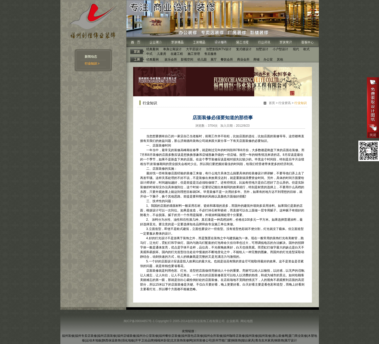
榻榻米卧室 (162, 340)
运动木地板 (93, 340)
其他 (280, 59)
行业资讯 (284, 103)
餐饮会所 (227, 59)
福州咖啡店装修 (234, 336)
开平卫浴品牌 (144, 340)
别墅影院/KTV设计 (219, 49)
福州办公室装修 (147, 336)
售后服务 (210, 54)
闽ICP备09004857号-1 (139, 321)
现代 (296, 49)
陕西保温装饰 (111, 340)
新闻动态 (91, 56)
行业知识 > (92, 63)
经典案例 (152, 49)
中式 (149, 54)
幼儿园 (202, 59)
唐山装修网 (280, 336)
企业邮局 (232, 321)
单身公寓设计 (172, 49)
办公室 (268, 59)
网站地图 (246, 321)
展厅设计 (291, 340)
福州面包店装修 (192, 336)
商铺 (256, 59)
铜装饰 (236, 340)
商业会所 (243, 59)
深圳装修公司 (202, 340)
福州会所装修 (213, 336)
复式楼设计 (244, 49)
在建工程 (177, 54)
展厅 (214, 59)
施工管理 (194, 54)
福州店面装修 (107, 336)
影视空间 (187, 59)
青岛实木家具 (264, 340)
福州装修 (68, 336)
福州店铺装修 (126, 336)
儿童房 (161, 54)
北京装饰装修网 (181, 340)
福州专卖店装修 (86, 336)
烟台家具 (248, 340)
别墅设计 (262, 49)
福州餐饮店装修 (170, 336)
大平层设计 (193, 49)
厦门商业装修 (297, 336)
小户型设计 (280, 49)
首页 (272, 103)
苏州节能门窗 (221, 340)
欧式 (306, 49)
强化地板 (128, 340)
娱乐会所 (171, 59)
